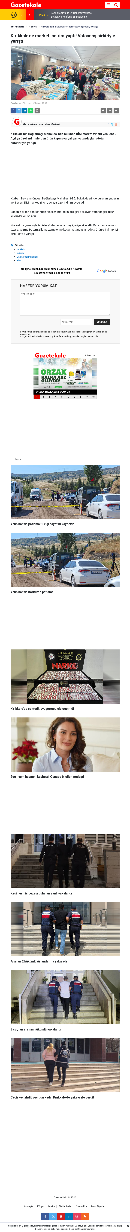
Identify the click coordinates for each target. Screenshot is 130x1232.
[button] (103, 110)
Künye (40, 1206)
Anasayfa (17, 26)
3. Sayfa (32, 26)
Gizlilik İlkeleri (65, 1206)
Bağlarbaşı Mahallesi (27, 256)
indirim (20, 253)
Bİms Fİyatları (98, 1206)
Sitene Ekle (81, 1206)
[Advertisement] (65, 170)
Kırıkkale (21, 249)
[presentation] (22, 15)
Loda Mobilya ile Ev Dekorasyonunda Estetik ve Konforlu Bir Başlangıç (71, 14)
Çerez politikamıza (77, 1229)
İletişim (51, 1206)
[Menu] (109, 5)
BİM (19, 260)
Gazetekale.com (33, 124)
